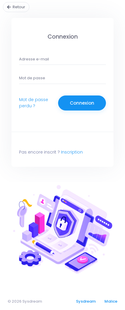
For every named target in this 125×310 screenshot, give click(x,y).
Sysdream (86, 301)
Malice (110, 301)
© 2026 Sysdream (25, 301)
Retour (19, 7)
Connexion (82, 103)
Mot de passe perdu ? (33, 103)
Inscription (72, 152)
